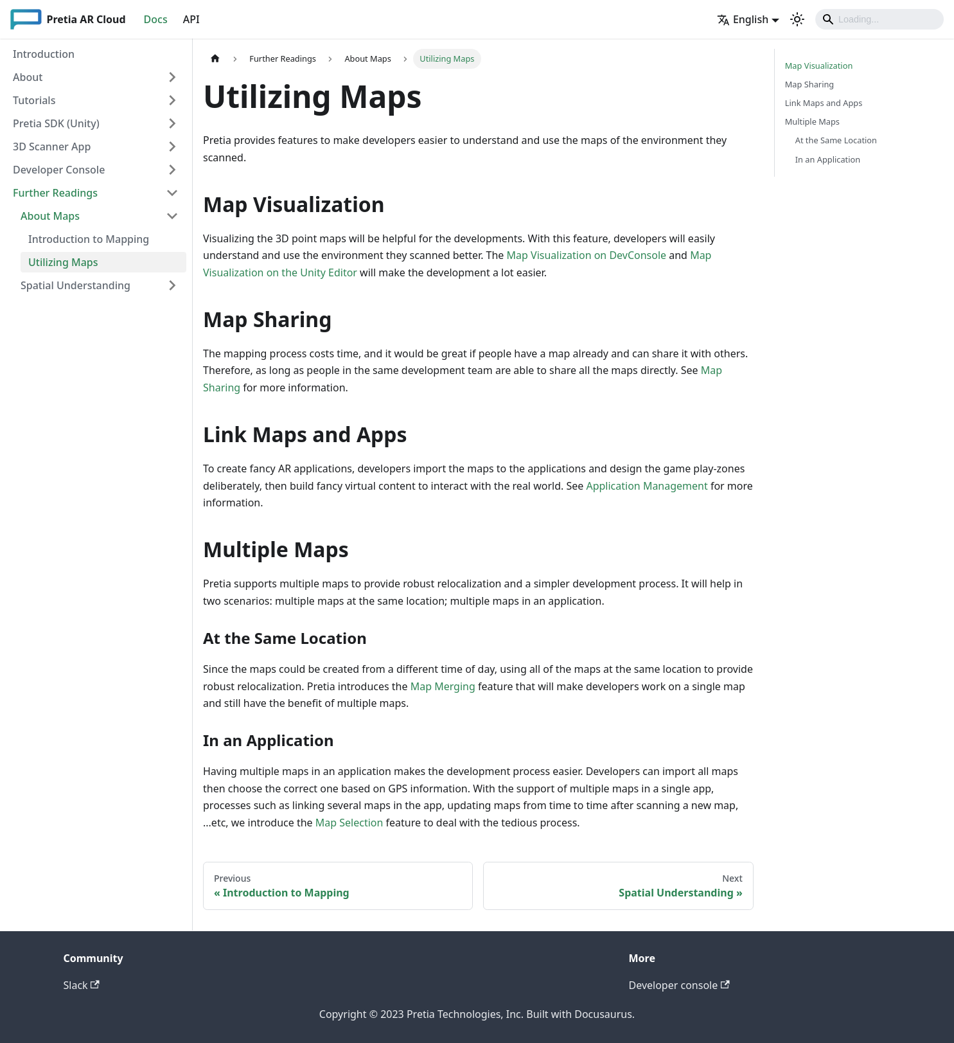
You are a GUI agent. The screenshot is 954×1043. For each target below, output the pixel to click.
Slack (82, 985)
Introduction (44, 54)
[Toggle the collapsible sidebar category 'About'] (172, 77)
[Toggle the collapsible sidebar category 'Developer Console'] (172, 169)
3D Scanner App (52, 146)
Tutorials (34, 100)
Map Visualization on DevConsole (587, 255)
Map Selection (349, 823)
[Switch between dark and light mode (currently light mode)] (797, 19)
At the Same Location (836, 140)
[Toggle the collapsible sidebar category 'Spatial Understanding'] (172, 285)
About (27, 77)
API (191, 19)
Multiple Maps (812, 121)
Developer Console (59, 170)
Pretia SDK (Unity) (56, 123)
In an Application (827, 159)
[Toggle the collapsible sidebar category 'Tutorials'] (172, 100)
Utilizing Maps (63, 262)
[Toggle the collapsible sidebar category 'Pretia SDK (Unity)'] (172, 123)
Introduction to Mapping (88, 239)
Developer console (679, 985)
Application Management (646, 486)
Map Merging (443, 686)
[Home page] (215, 59)
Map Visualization (819, 65)
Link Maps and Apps (824, 103)
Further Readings (55, 193)
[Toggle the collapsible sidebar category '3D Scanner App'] (172, 146)
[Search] (879, 19)
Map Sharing (809, 84)
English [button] (742, 19)
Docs (156, 19)
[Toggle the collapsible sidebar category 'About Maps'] (172, 216)
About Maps (50, 216)
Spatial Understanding (75, 285)
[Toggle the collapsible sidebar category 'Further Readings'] (172, 193)
